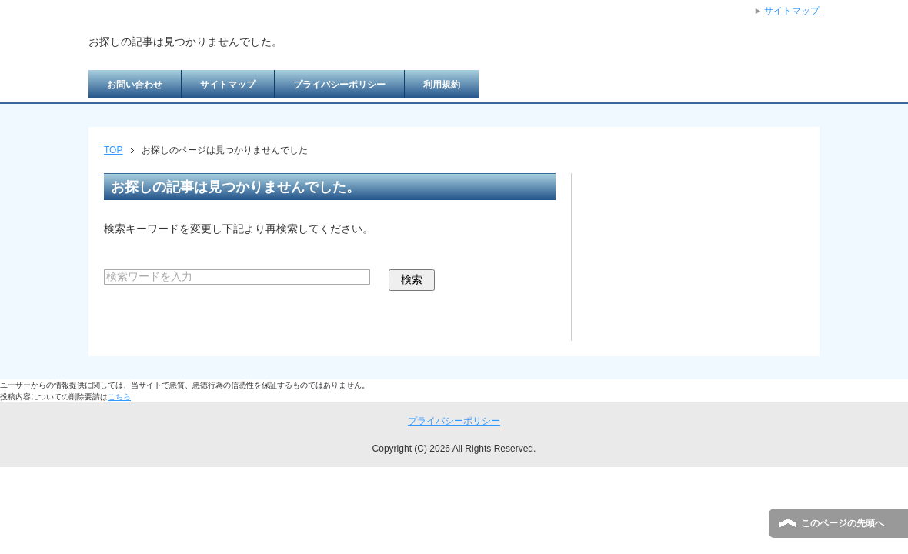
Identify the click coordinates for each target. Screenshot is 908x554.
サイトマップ (227, 84)
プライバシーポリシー (339, 84)
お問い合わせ (134, 84)
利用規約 (441, 84)
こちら (119, 396)
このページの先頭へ (842, 523)
